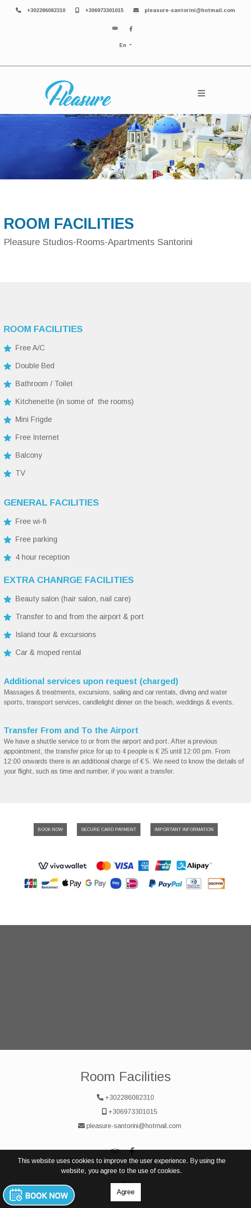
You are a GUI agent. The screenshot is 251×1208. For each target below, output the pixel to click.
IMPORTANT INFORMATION (184, 829)
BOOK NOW (50, 829)
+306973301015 (104, 10)
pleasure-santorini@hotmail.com (190, 10)
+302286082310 (46, 10)
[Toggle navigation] (201, 93)
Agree (126, 1192)
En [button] (123, 45)
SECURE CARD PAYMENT (108, 829)
